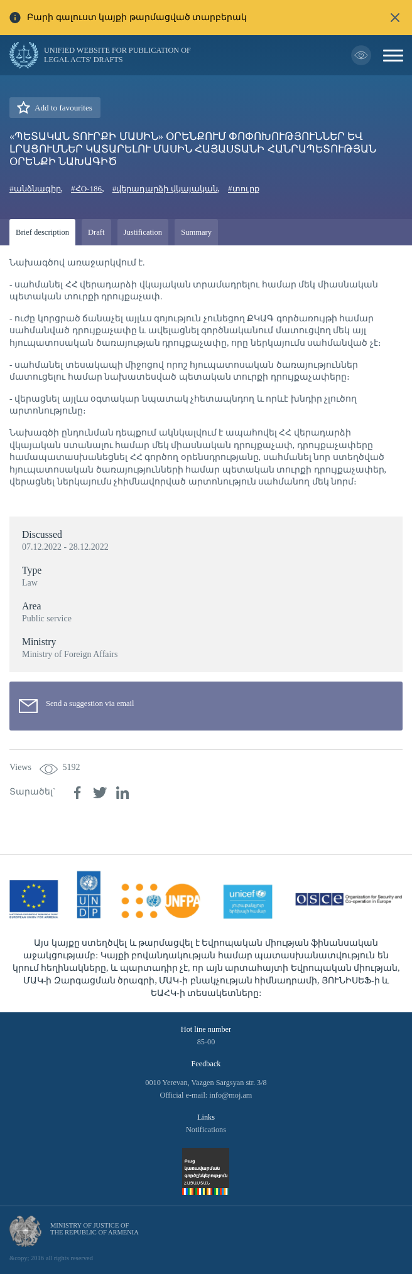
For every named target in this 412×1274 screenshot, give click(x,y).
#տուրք (243, 188)
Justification (143, 232)
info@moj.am (230, 1095)
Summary (196, 232)
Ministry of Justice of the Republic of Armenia (94, 1229)
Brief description (42, 232)
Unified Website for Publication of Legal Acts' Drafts (117, 55)
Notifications (206, 1129)
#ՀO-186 (86, 188)
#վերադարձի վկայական (165, 188)
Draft (96, 232)
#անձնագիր (35, 188)
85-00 (206, 1041)
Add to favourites (63, 107)
